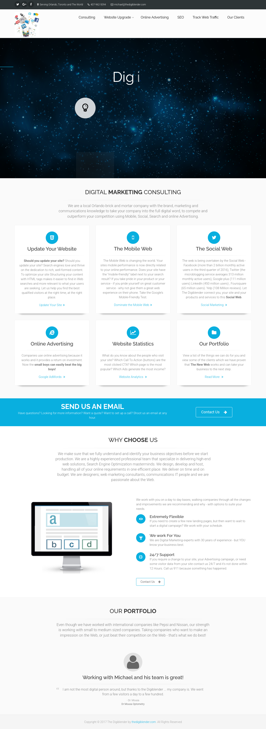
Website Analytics (133, 374)
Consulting (87, 17)
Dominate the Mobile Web (133, 301)
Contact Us (214, 412)
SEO (180, 17)
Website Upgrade (117, 17)
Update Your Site (52, 302)
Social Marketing (214, 301)
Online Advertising (155, 17)
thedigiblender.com (144, 722)
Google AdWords (52, 374)
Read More (214, 374)
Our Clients (235, 17)
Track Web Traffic (206, 17)
